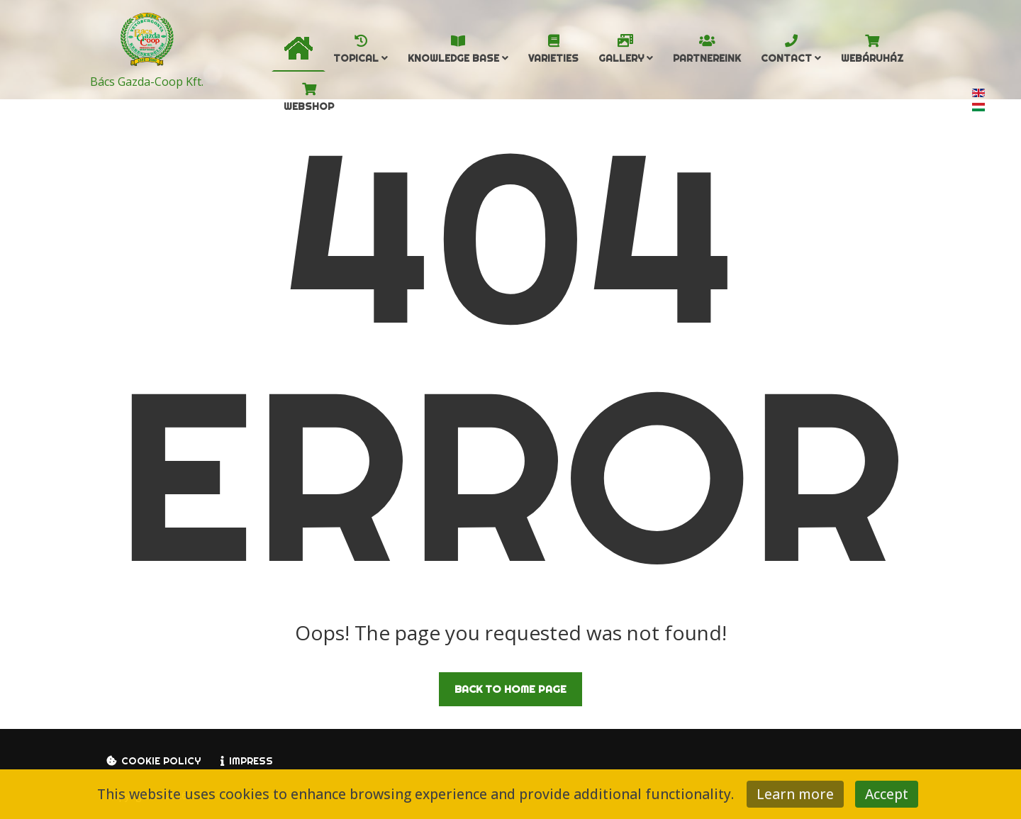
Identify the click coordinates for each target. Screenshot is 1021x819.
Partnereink (707, 58)
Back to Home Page (510, 689)
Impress (251, 760)
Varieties (553, 58)
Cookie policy (161, 760)
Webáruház (872, 58)
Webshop (309, 106)
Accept (886, 793)
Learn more (795, 793)
